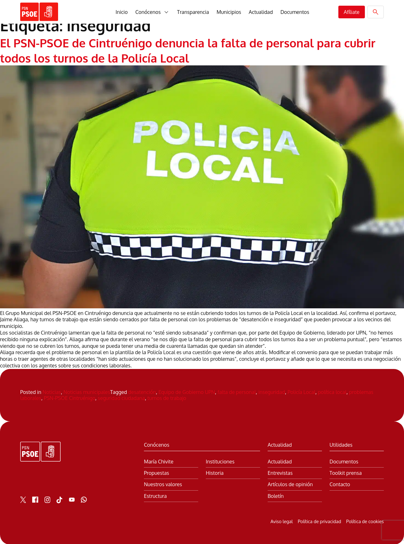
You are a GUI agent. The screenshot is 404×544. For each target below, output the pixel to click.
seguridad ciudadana (121, 398)
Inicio (122, 12)
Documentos (294, 12)
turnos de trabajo (166, 398)
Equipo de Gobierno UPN (186, 391)
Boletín (276, 496)
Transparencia (193, 12)
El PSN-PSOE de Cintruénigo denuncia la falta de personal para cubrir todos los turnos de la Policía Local (187, 49)
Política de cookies (365, 520)
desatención (142, 391)
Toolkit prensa (346, 473)
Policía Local (301, 391)
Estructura (155, 496)
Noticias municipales (86, 391)
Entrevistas (280, 473)
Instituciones (220, 461)
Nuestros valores (163, 484)
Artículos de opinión (290, 484)
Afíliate (351, 12)
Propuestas (156, 473)
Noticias (52, 391)
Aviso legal (281, 520)
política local (332, 391)
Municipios (229, 12)
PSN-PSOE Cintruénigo (69, 398)
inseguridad (271, 391)
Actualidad (261, 12)
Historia (214, 473)
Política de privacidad (319, 520)
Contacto (340, 484)
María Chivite (158, 461)
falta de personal (236, 391)
